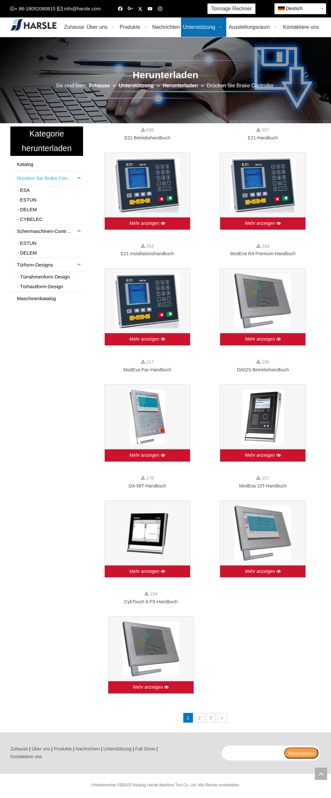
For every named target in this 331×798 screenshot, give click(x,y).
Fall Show (145, 748)
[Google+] (130, 9)
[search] (252, 753)
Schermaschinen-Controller (46, 231)
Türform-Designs (35, 265)
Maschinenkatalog (36, 298)
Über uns (41, 748)
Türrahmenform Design (45, 276)
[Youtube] (150, 9)
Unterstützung (117, 748)
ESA (25, 190)
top (321, 774)
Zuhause (19, 748)
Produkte (63, 748)
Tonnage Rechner (231, 8)
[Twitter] (140, 9)
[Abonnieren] (301, 753)
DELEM (28, 209)
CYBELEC (31, 219)
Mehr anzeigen (147, 223)
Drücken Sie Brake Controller (48, 178)
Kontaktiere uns (26, 756)
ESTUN (28, 199)
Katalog (25, 164)
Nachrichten (88, 748)
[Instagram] (160, 9)
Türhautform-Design (41, 286)
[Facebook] (120, 9)
